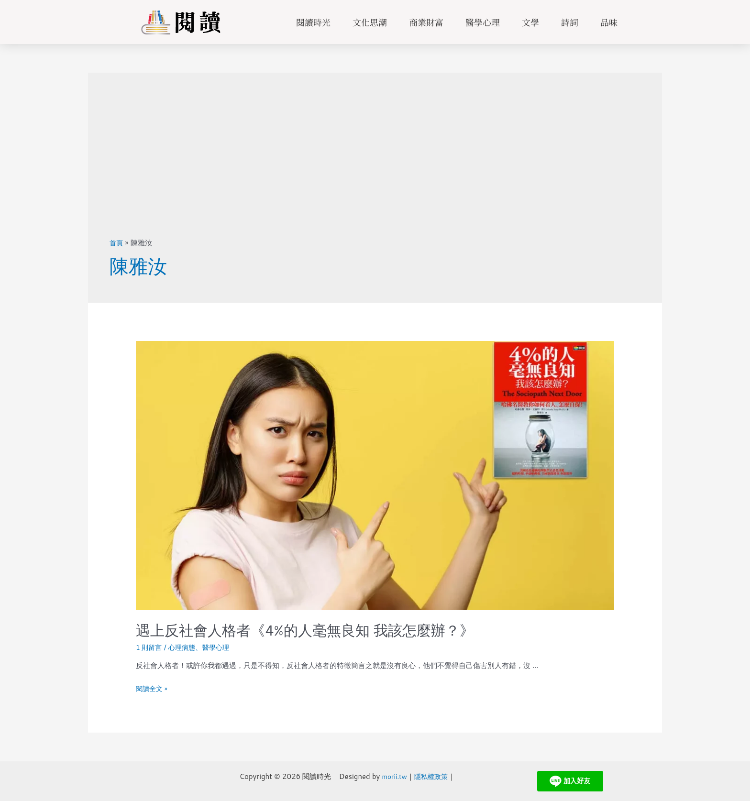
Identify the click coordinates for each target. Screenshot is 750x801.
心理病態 (184, 647)
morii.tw (390, 776)
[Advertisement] (375, 166)
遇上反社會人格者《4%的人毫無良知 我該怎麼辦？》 (305, 630)
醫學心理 (482, 22)
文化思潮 (370, 22)
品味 (609, 22)
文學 (530, 22)
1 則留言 (150, 647)
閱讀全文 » (153, 688)
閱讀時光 (313, 22)
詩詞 (569, 22)
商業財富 (426, 22)
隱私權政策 (430, 776)
